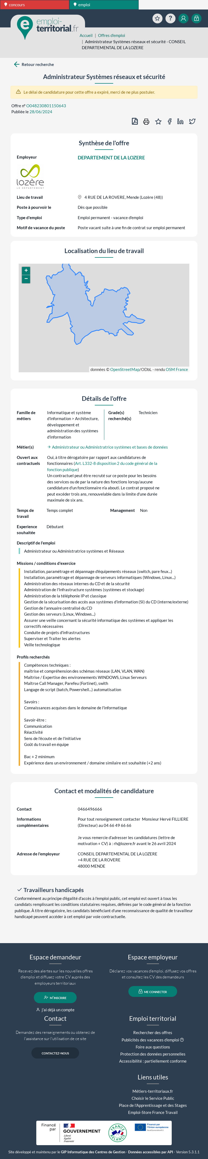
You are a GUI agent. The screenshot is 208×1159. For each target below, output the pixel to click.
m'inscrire (55, 997)
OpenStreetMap (124, 369)
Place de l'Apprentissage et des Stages (153, 1105)
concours (14, 4)
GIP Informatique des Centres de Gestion (93, 1152)
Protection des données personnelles (153, 1053)
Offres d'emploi (111, 35)
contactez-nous (55, 1052)
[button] (26, 271)
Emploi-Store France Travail (153, 1112)
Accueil (86, 35)
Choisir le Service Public (153, 1098)
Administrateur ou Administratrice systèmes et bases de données (107, 447)
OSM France (177, 369)
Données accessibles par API (150, 1152)
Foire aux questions (153, 1046)
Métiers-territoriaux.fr (152, 1091)
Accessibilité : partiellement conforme (153, 1061)
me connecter (153, 991)
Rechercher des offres (152, 1032)
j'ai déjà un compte (55, 1009)
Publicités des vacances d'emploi (150, 1039)
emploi (82, 4)
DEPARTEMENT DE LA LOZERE (111, 157)
